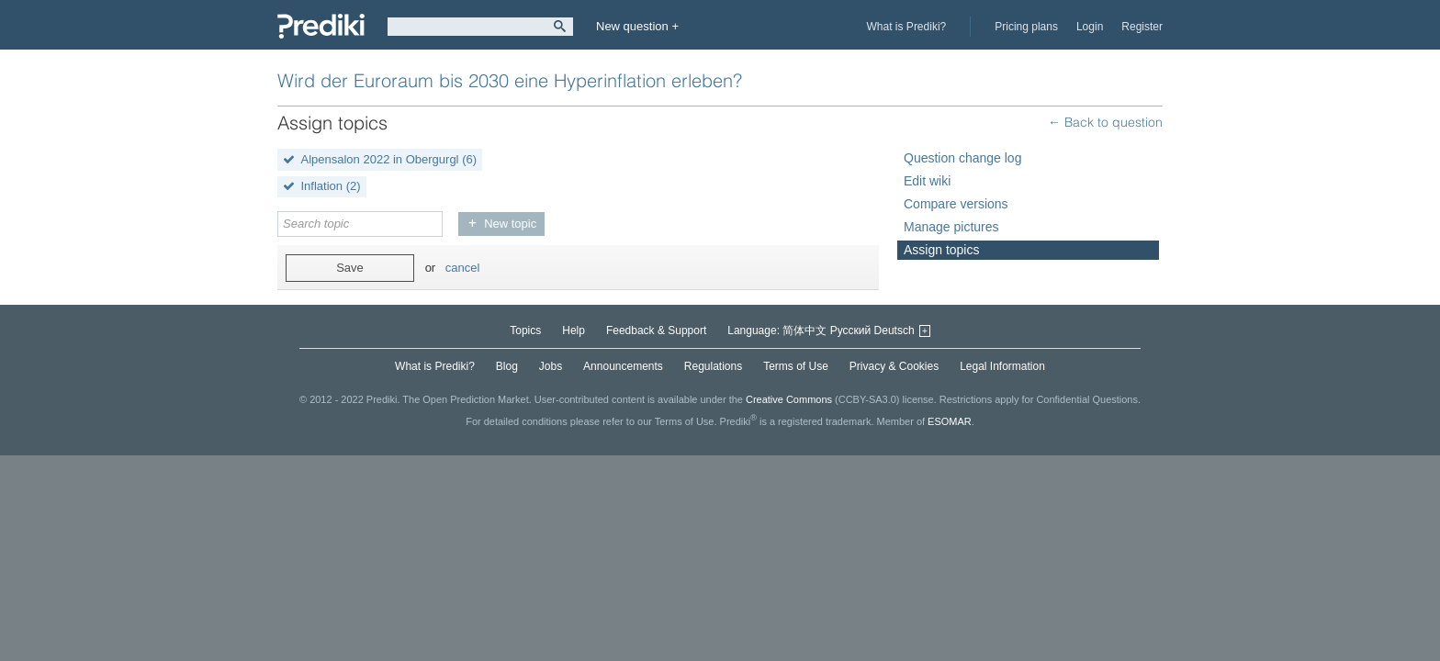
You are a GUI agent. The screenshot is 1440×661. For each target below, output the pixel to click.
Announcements (623, 366)
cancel (462, 267)
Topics (525, 330)
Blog (507, 366)
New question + (637, 26)
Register (1142, 26)
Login (1089, 26)
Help (573, 330)
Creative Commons (789, 399)
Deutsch (894, 330)
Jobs (550, 366)
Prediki (321, 26)
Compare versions (956, 203)
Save (350, 267)
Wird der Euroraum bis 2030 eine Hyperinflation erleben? (509, 80)
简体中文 (804, 330)
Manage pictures (951, 226)
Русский (851, 330)
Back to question (1112, 122)
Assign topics (941, 249)
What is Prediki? (907, 26)
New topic (510, 223)
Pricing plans (1026, 26)
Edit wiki (927, 181)
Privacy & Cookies (894, 366)
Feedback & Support (656, 330)
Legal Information (1002, 366)
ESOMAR (950, 421)
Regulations (713, 366)
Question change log (962, 158)
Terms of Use (795, 366)
